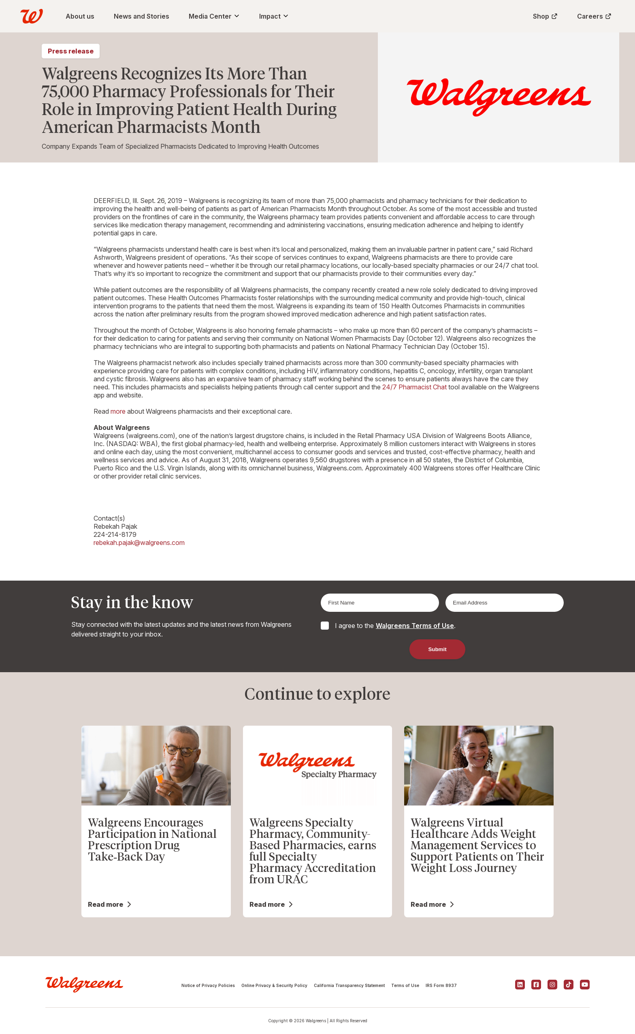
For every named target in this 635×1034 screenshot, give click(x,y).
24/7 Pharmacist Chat (414, 387)
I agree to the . (395, 626)
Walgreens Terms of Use (415, 626)
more (118, 411)
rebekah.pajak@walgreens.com (139, 542)
